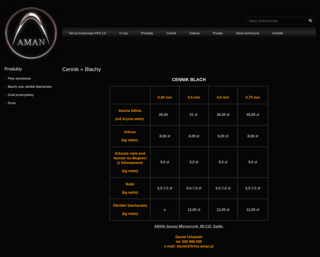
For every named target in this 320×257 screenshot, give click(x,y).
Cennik (171, 33)
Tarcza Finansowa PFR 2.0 (87, 33)
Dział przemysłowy (21, 95)
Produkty (147, 33)
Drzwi (12, 103)
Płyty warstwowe (19, 78)
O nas (123, 33)
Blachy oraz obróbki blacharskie (30, 86)
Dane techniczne (247, 33)
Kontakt (277, 33)
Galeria (195, 33)
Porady (218, 33)
